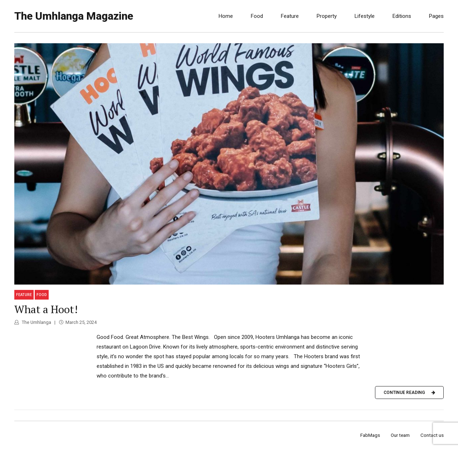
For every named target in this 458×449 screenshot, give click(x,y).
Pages (436, 16)
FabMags (370, 435)
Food (257, 16)
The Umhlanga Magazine (73, 16)
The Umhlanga (36, 322)
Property (327, 16)
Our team (400, 435)
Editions (402, 16)
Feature (290, 16)
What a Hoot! (46, 309)
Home (226, 16)
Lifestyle (365, 16)
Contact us (432, 435)
